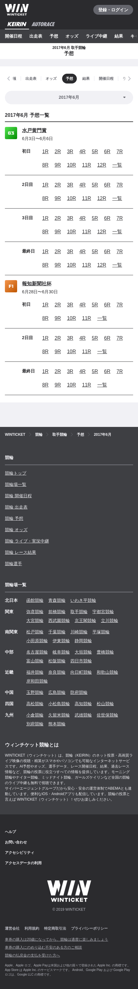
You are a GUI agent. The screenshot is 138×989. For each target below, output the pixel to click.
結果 (118, 36)
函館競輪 (34, 600)
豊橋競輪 (105, 652)
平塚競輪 (101, 631)
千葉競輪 (56, 631)
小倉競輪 (34, 715)
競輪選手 (13, 563)
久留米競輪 (59, 715)
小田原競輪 (37, 640)
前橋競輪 (56, 611)
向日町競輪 (81, 672)
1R (45, 151)
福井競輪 (34, 672)
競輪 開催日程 (18, 495)
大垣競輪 (83, 652)
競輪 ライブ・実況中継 (27, 541)
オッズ (71, 36)
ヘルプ (10, 832)
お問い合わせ (16, 842)
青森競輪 (56, 600)
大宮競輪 (34, 620)
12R (101, 165)
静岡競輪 (83, 640)
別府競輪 (34, 723)
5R (95, 151)
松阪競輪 (56, 660)
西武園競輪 (59, 620)
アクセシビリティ (19, 852)
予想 (54, 36)
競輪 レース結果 (20, 552)
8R (45, 165)
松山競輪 (105, 703)
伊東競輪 (61, 640)
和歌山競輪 (107, 672)
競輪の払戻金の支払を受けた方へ (32, 955)
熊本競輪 (56, 723)
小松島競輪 (59, 703)
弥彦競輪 (34, 611)
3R (70, 151)
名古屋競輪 (37, 652)
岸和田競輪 (37, 681)
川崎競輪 (79, 631)
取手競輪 (79, 611)
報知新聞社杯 (36, 283)
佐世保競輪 (107, 715)
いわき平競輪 (83, 600)
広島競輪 (56, 692)
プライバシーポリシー (89, 928)
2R (57, 151)
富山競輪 (34, 660)
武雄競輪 (83, 715)
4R (82, 151)
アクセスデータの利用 (23, 863)
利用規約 (31, 928)
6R (107, 151)
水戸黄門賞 (34, 130)
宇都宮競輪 (103, 611)
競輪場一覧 (15, 484)
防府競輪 (79, 692)
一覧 (117, 165)
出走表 (35, 36)
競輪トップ (15, 473)
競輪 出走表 (16, 507)
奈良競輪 (56, 672)
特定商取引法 (55, 928)
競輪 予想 (14, 518)
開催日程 (13, 36)
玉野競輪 (34, 692)
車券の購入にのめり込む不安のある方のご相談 (43, 947)
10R (71, 165)
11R (86, 165)
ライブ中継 (96, 36)
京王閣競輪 (85, 620)
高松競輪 (34, 703)
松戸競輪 (34, 631)
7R (120, 151)
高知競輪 (83, 703)
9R (57, 165)
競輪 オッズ (16, 529)
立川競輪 (109, 620)
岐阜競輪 (61, 652)
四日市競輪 (81, 660)
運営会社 (12, 928)
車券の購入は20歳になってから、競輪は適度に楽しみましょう (56, 939)
